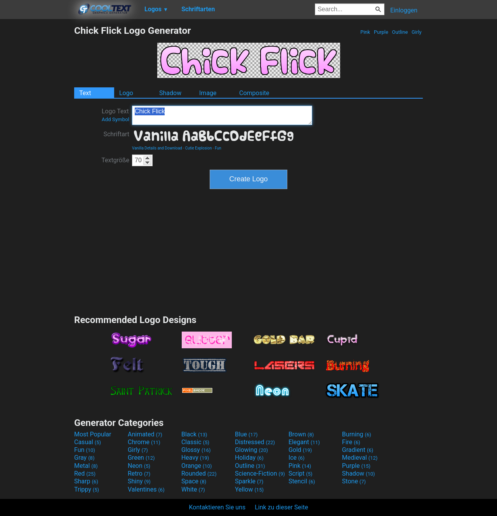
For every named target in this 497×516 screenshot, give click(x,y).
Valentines (146, 489)
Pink (365, 32)
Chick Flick (222, 115)
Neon (139, 465)
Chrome (144, 442)
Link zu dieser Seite (281, 507)
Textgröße (115, 160)
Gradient (357, 449)
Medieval (360, 457)
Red (85, 473)
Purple (381, 32)
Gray (84, 457)
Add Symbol (115, 119)
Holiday (249, 457)
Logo (126, 93)
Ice (296, 457)
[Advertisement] (37, 141)
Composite (254, 93)
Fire (351, 442)
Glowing (251, 449)
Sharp (86, 481)
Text (85, 93)
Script (300, 473)
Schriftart (116, 134)
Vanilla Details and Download (157, 148)
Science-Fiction (260, 473)
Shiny (139, 481)
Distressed (255, 442)
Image (208, 93)
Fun (218, 148)
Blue (246, 434)
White (193, 489)
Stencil (301, 481)
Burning (356, 434)
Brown (301, 434)
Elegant (304, 442)
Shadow (170, 93)
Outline (400, 32)
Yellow (249, 489)
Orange (196, 465)
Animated (145, 434)
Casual (87, 442)
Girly (416, 32)
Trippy (86, 489)
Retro (139, 473)
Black (194, 434)
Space (193, 481)
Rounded (199, 473)
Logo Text (115, 115)
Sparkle (249, 481)
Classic (195, 442)
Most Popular (92, 434)
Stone (354, 481)
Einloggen (403, 10)
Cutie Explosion (198, 148)
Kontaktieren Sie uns (217, 507)
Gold (300, 449)
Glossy (196, 449)
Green (141, 457)
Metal (86, 465)
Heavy (195, 457)
